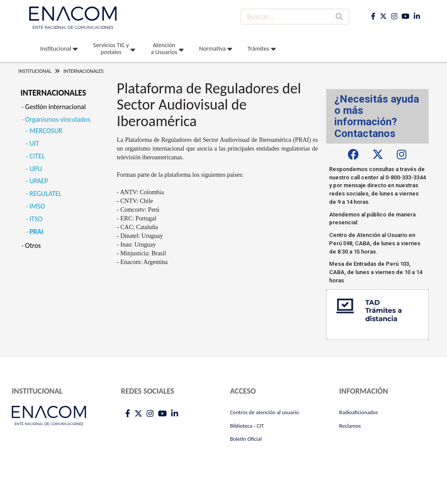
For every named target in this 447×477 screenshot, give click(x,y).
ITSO (36, 219)
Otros (33, 245)
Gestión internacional (55, 107)
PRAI (36, 231)
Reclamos (350, 425)
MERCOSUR (46, 131)
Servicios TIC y (111, 48)
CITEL (37, 156)
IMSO (37, 206)
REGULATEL (46, 193)
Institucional (55, 48)
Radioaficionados (358, 412)
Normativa (212, 48)
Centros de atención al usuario (264, 412)
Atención (164, 48)
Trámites (258, 48)
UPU (36, 169)
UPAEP (39, 181)
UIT (34, 143)
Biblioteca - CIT (247, 425)
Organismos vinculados (57, 119)
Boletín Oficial (245, 439)
